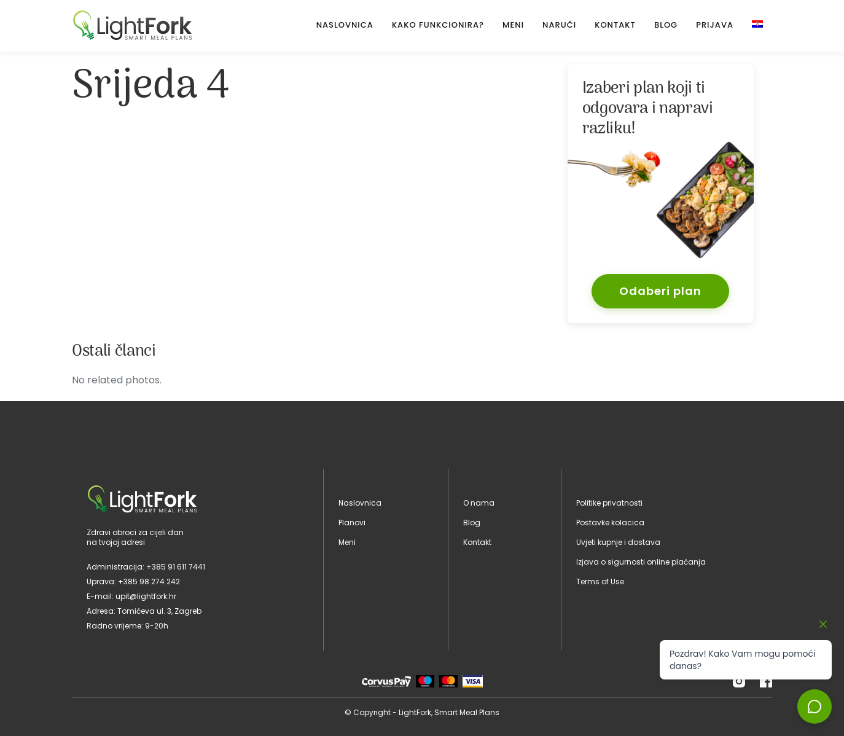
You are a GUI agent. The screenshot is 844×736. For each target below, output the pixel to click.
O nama (478, 503)
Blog (666, 25)
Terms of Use (600, 581)
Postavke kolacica (610, 522)
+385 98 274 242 (149, 581)
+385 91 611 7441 (175, 567)
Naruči (559, 25)
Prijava (714, 25)
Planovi (351, 522)
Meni (513, 25)
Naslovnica (344, 25)
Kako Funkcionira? (438, 25)
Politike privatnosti (609, 503)
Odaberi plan (660, 291)
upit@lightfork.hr (145, 596)
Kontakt (615, 25)
